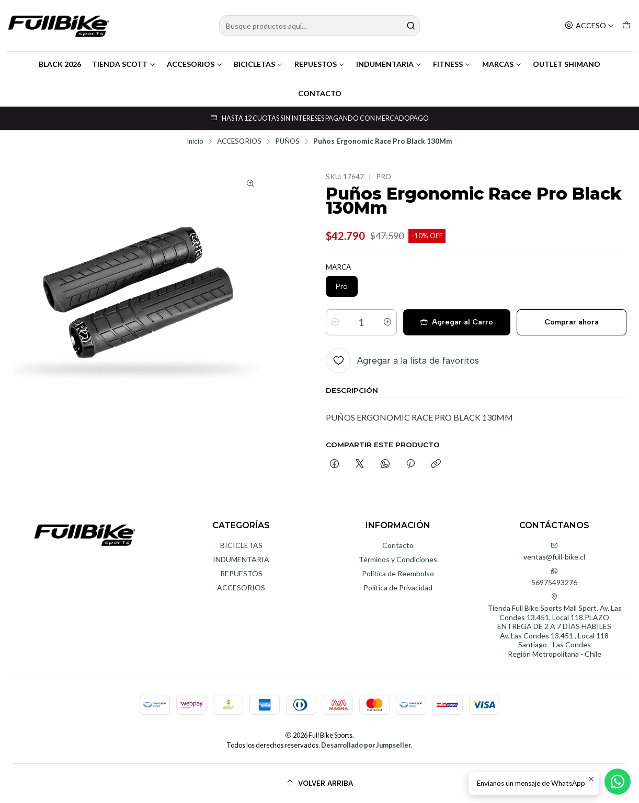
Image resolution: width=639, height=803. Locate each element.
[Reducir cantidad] (335, 322)
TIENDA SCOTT (124, 64)
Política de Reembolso (398, 573)
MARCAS (502, 64)
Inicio (195, 141)
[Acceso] (589, 25)
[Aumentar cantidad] (387, 322)
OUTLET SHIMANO (566, 64)
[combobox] (319, 25)
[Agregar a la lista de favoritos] (402, 360)
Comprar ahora (571, 322)
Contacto (398, 545)
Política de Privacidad (397, 587)
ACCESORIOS (195, 64)
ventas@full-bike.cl (554, 551)
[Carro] (626, 25)
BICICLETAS (258, 64)
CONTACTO (319, 93)
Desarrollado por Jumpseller (366, 745)
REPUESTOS (319, 64)
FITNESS (452, 64)
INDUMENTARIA (389, 64)
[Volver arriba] (319, 783)
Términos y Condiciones (398, 559)
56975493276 (554, 577)
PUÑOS (287, 141)
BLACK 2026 (60, 64)
